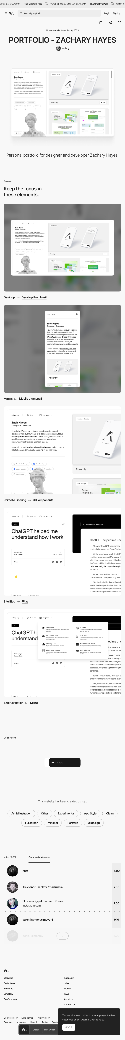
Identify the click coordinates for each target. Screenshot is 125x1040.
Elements (8, 988)
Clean (110, 813)
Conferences (10, 999)
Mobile (8, 399)
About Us (68, 999)
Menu (34, 702)
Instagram (21, 1022)
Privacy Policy (43, 1017)
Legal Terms (27, 1017)
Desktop (9, 297)
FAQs (66, 993)
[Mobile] (62, 349)
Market (67, 988)
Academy (69, 978)
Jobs (66, 983)
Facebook (56, 1022)
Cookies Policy (11, 1017)
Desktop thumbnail (34, 297)
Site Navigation (13, 703)
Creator (36, 1029)
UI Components (43, 500)
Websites (8, 978)
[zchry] (62, 48)
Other (44, 813)
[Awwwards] (11, 13)
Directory (8, 993)
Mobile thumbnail (30, 398)
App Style (90, 813)
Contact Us (69, 1004)
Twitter (45, 1022)
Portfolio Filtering (15, 500)
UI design (94, 822)
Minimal (53, 822)
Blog (25, 601)
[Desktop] (62, 248)
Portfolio (73, 822)
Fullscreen (31, 822)
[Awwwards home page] (24, 1029)
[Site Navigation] (62, 653)
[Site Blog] (62, 552)
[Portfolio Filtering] (62, 450)
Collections (9, 983)
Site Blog (9, 601)
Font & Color (49, 1029)
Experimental (66, 813)
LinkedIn (34, 1022)
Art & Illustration (21, 813)
